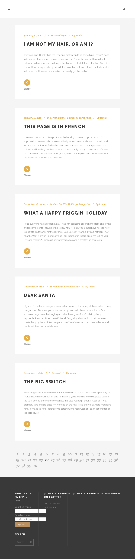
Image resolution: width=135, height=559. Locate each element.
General (56, 373)
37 (18, 465)
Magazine (84, 204)
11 (76, 453)
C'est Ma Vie (60, 204)
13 (87, 453)
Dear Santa (39, 295)
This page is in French (54, 126)
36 (116, 459)
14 (93, 453)
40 (35, 465)
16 (104, 453)
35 (110, 459)
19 (17, 459)
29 (76, 459)
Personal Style (58, 35)
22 (35, 459)
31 (87, 459)
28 (70, 459)
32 (93, 459)
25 (52, 459)
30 (81, 459)
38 (23, 465)
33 (99, 459)
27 (64, 459)
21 (29, 459)
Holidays (73, 204)
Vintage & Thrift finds (79, 117)
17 (110, 453)
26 (58, 459)
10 (70, 453)
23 (41, 459)
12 (81, 453)
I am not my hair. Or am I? (58, 44)
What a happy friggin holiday (66, 213)
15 (98, 453)
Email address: (22, 515)
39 (29, 465)
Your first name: (23, 507)
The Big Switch (45, 381)
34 (105, 459)
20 (23, 459)
